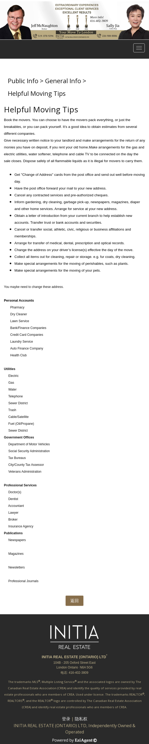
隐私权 (81, 719)
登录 (66, 719)
